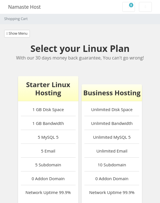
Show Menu (17, 33)
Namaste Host (24, 6)
